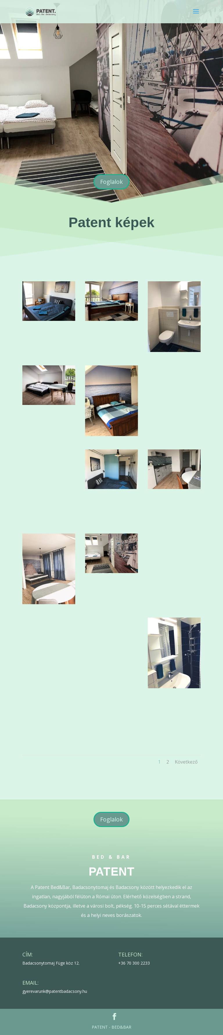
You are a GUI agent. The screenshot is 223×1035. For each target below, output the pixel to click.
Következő (186, 762)
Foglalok (111, 182)
